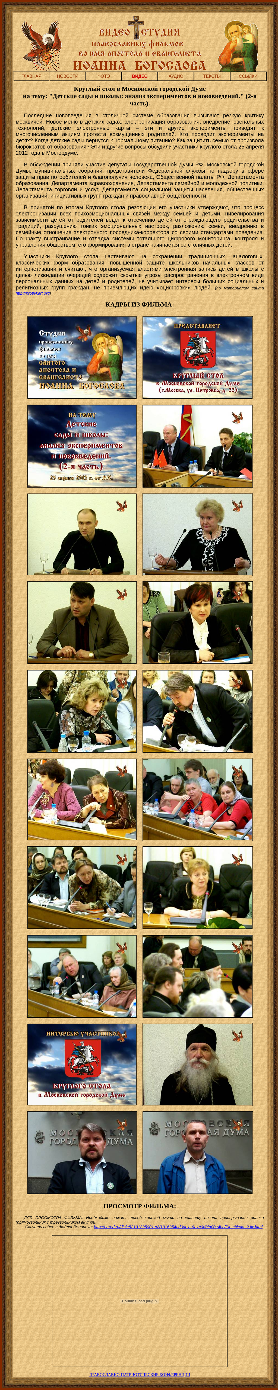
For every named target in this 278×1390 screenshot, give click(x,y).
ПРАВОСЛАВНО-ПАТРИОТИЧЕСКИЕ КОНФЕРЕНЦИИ (139, 1374)
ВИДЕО (140, 76)
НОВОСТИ (67, 76)
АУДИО (176, 76)
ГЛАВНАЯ (31, 76)
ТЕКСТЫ (212, 76)
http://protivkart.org (33, 293)
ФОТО (103, 76)
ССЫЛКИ (248, 76)
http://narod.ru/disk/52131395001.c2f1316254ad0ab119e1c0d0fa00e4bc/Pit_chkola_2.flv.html (178, 1226)
